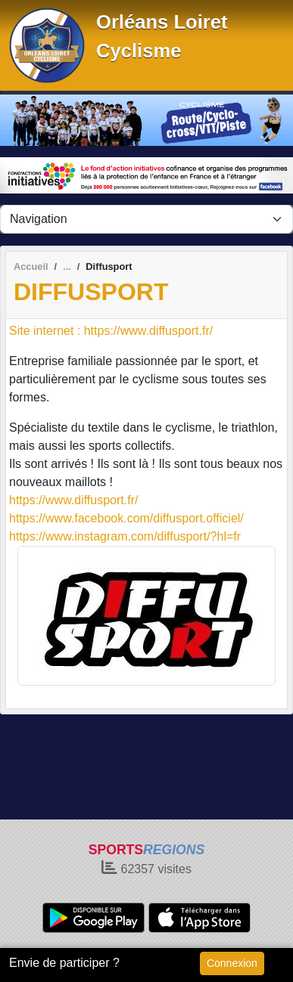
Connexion (232, 963)
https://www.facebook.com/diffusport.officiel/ (126, 518)
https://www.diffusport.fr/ (73, 500)
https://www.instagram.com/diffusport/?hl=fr (125, 536)
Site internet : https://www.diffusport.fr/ (111, 330)
